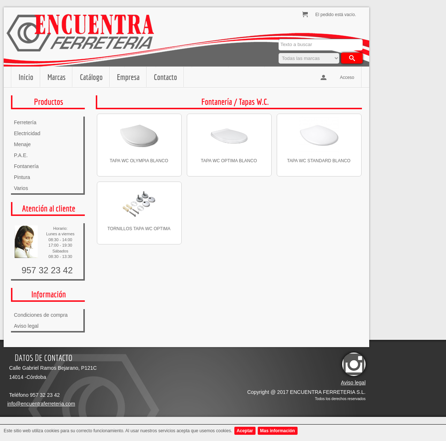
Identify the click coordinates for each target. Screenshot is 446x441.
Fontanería (26, 166)
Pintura (22, 177)
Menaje (22, 144)
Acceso (347, 77)
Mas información (277, 430)
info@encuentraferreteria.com (41, 404)
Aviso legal (26, 326)
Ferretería (25, 122)
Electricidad (27, 133)
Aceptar (245, 430)
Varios (21, 188)
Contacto (165, 76)
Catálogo (91, 76)
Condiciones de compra (41, 315)
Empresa (128, 76)
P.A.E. (21, 155)
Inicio (26, 76)
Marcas (56, 76)
